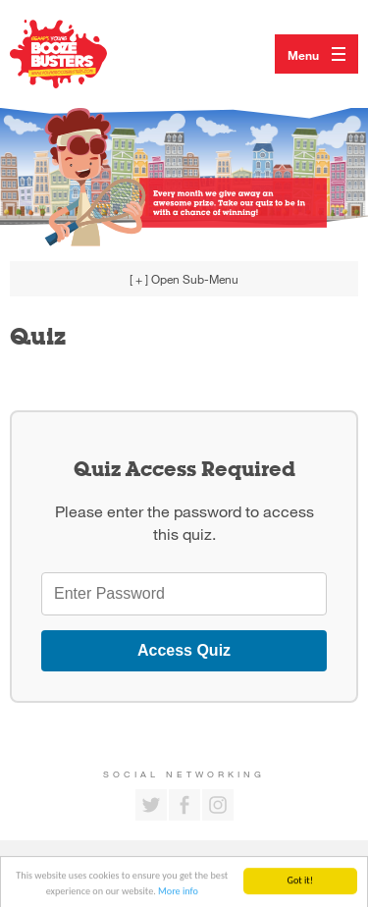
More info (178, 893)
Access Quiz (184, 650)
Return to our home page (78, 54)
